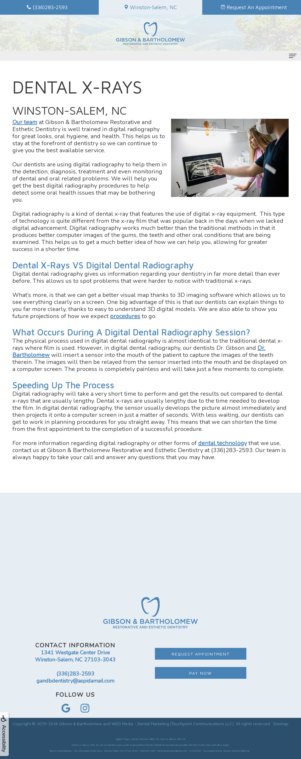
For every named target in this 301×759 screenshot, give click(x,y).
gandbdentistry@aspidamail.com (75, 680)
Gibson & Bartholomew (80, 723)
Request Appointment (201, 653)
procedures (125, 316)
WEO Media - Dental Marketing (140, 723)
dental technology (222, 443)
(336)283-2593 (75, 673)
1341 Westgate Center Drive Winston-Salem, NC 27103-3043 (75, 656)
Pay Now (200, 673)
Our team (24, 122)
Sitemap (280, 723)
